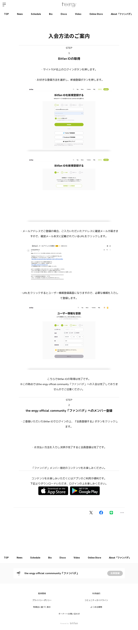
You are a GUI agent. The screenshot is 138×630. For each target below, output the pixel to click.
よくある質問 (96, 607)
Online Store (96, 14)
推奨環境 (42, 593)
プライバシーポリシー (42, 600)
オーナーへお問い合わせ (69, 614)
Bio (51, 14)
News (20, 14)
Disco (64, 14)
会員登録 (115, 573)
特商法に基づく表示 (42, 607)
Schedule (36, 14)
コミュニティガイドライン (96, 600)
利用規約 (96, 593)
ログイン (132, 4)
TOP (6, 14)
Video (78, 14)
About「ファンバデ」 (122, 14)
